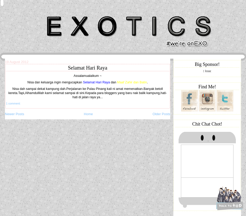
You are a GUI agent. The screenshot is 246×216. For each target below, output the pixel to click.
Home (88, 114)
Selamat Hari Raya (87, 68)
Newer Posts (14, 114)
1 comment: (13, 103)
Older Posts (161, 114)
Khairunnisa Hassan (62, 14)
